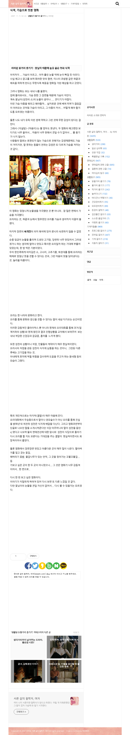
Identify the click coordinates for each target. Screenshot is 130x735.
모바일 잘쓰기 (101, 235)
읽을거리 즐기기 (101, 181)
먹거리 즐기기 (101, 189)
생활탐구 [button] (65, 4)
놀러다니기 (99, 194)
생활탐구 (94, 177)
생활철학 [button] (44, 4)
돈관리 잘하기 (100, 210)
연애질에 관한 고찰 (103, 165)
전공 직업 (98, 152)
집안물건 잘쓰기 (101, 214)
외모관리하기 (100, 206)
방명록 (84, 4)
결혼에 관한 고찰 (101, 169)
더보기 (76, 632)
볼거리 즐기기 (101, 185)
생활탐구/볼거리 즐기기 (37, 16)
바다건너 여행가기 (102, 198)
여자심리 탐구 (100, 173)
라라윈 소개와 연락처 (96, 115)
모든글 (36, 4)
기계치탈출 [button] (76, 4)
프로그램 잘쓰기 (102, 231)
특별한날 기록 (101, 157)
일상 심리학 (99, 148)
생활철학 (94, 140)
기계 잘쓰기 (100, 239)
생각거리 (98, 144)
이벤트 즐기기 (100, 223)
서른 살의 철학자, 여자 (21, 4)
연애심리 (94, 161)
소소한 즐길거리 (100, 218)
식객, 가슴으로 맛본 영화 (24, 10)
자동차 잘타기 (100, 243)
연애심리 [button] (54, 4)
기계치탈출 (95, 227)
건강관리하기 (100, 202)
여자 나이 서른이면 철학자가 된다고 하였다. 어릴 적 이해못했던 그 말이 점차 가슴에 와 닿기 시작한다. (42, 704)
